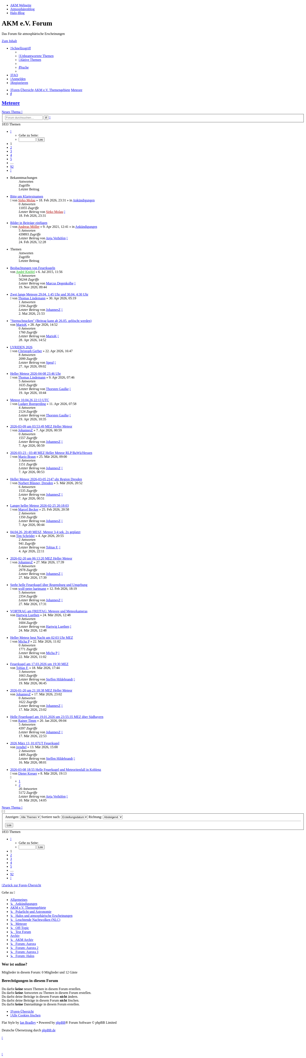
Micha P (24, 641)
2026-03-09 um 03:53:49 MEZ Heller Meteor (41, 426)
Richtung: (106, 817)
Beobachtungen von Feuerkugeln (32, 268)
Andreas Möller (29, 226)
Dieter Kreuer (27, 773)
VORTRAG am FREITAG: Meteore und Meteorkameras (48, 611)
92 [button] (12, 166)
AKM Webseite (20, 5)
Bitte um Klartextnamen (26, 196)
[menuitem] (36, 56)
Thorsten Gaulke (57, 389)
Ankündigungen (84, 200)
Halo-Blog (17, 13)
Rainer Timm (27, 720)
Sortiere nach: (64, 817)
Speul (50, 362)
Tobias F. (52, 547)
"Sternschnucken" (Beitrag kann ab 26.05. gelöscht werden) (51, 321)
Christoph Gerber (30, 351)
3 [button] (11, 151)
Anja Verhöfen (56, 238)
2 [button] (11, 147)
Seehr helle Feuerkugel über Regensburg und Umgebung (48, 585)
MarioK (21, 324)
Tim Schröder (25, 536)
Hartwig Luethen (27, 615)
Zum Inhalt (9, 41)
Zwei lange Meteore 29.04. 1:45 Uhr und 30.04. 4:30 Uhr (49, 294)
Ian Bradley (28, 1022)
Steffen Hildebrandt (59, 679)
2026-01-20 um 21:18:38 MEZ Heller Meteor (41, 690)
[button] (10, 131)
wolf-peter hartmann (32, 588)
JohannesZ (53, 310)
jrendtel (21, 747)
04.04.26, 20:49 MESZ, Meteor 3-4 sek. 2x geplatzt (45, 532)
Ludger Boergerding (32, 404)
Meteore (11, 103)
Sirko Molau (26, 200)
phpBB (60, 1022)
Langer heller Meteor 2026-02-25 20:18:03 (39, 505)
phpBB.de (48, 1030)
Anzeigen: (23, 817)
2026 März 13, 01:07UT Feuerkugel (34, 743)
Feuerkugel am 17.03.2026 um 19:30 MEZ (39, 664)
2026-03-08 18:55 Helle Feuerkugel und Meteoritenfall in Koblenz (55, 769)
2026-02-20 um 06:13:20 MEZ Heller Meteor (41, 558)
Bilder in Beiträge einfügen (28, 223)
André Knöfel (25, 272)
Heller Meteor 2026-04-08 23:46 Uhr (35, 373)
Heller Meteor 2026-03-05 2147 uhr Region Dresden (46, 479)
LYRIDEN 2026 (21, 347)
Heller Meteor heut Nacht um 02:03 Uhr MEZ (41, 637)
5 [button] (11, 159)
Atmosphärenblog (22, 9)
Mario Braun (27, 456)
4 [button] (11, 155)
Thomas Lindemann (31, 298)
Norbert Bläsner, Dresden (35, 483)
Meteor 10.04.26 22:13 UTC (29, 400)
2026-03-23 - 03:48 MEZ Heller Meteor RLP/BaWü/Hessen (51, 453)
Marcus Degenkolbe (59, 283)
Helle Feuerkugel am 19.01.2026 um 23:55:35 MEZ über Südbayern (56, 717)
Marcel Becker (28, 509)
